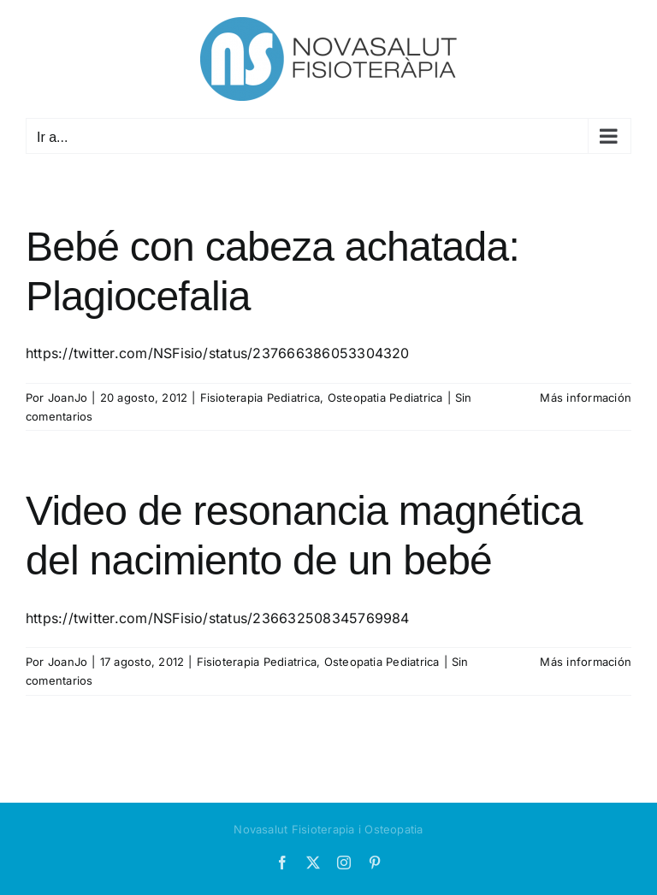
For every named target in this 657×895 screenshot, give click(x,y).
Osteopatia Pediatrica (385, 397)
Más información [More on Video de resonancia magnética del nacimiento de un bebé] (585, 661)
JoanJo (67, 397)
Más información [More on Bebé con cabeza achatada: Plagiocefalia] (585, 397)
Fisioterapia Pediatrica (260, 397)
